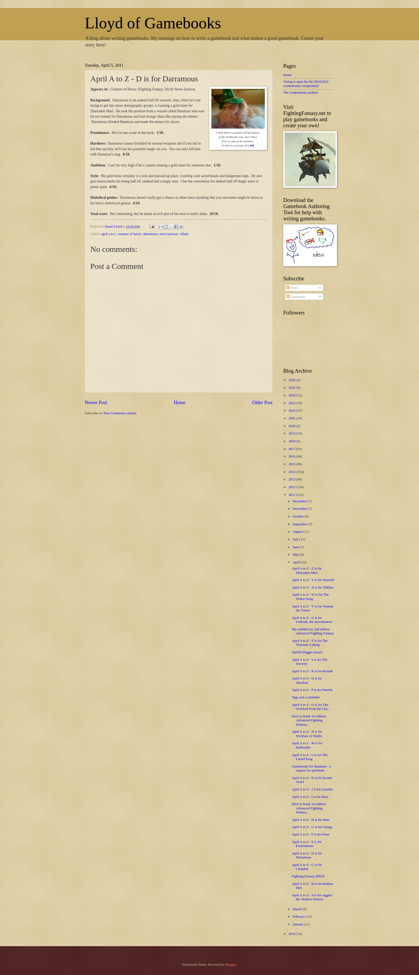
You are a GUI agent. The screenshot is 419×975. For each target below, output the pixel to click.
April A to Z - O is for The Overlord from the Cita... (311, 707)
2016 (292, 456)
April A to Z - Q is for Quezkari (307, 680)
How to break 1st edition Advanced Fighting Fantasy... (309, 720)
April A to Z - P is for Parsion (312, 690)
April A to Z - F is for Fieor (310, 834)
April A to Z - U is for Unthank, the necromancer (312, 620)
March (297, 909)
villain (184, 234)
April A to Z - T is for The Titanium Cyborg (310, 643)
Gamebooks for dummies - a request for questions (311, 768)
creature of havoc (129, 234)
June (296, 547)
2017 (292, 449)
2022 (292, 410)
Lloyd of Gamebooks (153, 23)
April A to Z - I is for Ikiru (310, 797)
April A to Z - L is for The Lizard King (310, 757)
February (299, 916)
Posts (291, 288)
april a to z (108, 234)
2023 (292, 403)
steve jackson (169, 234)
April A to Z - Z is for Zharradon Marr (306, 570)
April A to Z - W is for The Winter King (310, 596)
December (300, 501)
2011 (292, 495)
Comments (295, 297)
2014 (292, 472)
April (297, 562)
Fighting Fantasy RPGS (308, 876)
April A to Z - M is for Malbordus (307, 745)
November (300, 509)
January (298, 924)
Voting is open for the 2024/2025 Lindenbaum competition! (306, 83)
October (299, 516)
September (300, 524)
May (296, 554)
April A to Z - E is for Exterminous (306, 844)
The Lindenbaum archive (300, 92)
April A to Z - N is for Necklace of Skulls (307, 734)
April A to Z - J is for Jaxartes (312, 789)
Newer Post (96, 402)
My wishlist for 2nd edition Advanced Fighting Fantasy (313, 631)
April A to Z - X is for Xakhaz (312, 587)
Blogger (230, 964)
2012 (292, 487)
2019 (292, 433)
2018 (292, 441)
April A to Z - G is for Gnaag (312, 827)
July (296, 539)
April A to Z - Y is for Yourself (313, 580)
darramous (150, 234)
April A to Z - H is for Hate (310, 820)
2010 (292, 934)
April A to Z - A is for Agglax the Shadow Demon (312, 897)
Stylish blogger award (307, 652)
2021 (292, 418)
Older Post (262, 402)
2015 (292, 464)
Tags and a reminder (306, 697)
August (298, 532)
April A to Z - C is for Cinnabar (307, 867)
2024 (292, 395)
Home (179, 402)
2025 (292, 387)
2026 (292, 380)
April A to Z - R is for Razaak (312, 671)
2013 (292, 479)
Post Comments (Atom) (120, 413)
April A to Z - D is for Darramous (307, 855)
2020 (292, 426)
